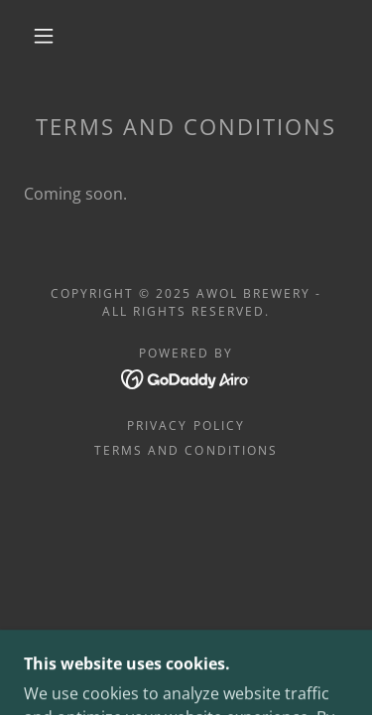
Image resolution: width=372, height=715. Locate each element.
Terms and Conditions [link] (185, 450)
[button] (43, 36)
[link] (186, 377)
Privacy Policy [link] (185, 425)
